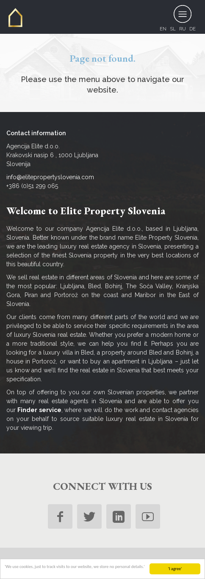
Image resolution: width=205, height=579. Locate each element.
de (192, 29)
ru (182, 29)
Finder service (39, 410)
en (163, 29)
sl (173, 29)
